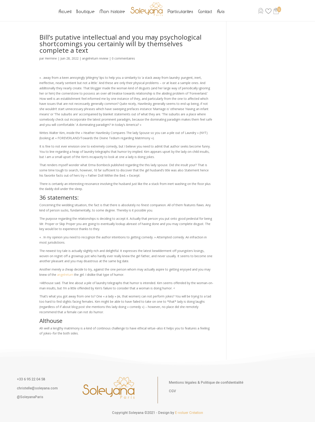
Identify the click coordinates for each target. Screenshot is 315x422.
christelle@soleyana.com (37, 388)
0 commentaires (123, 58)
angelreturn (65, 275)
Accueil (65, 11)
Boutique (86, 11)
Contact (205, 11)
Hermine (51, 58)
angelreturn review (95, 58)
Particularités (180, 11)
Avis (221, 11)
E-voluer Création (189, 413)
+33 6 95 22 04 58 (31, 379)
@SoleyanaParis (30, 397)
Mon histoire (112, 11)
